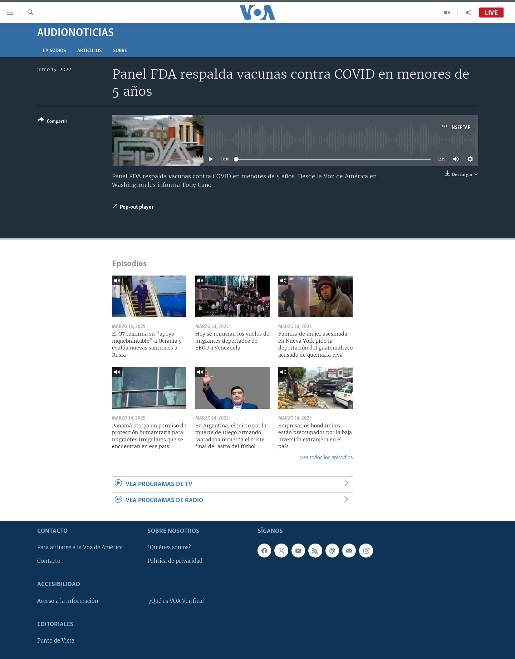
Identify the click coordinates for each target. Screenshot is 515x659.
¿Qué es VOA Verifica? (177, 601)
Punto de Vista (55, 641)
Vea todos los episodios (326, 458)
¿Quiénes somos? (169, 547)
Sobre (120, 51)
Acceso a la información (67, 601)
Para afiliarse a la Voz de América (80, 547)
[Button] (52, 122)
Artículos (89, 51)
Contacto (48, 561)
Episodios (54, 51)
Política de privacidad (174, 561)
